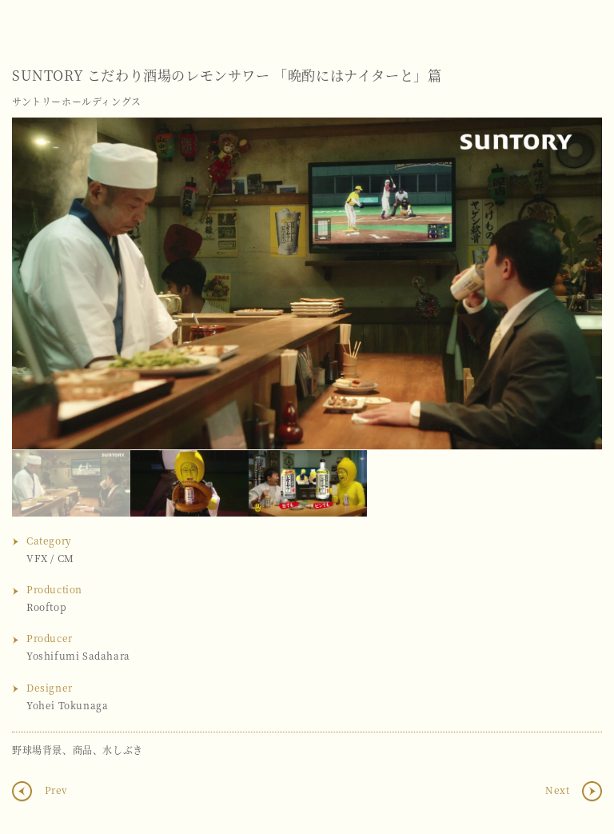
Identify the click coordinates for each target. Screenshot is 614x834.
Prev (55, 789)
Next (574, 283)
